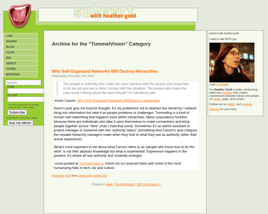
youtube (247, 104)
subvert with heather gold (92, 175)
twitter (231, 104)
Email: (11, 86)
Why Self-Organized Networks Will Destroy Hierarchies (105, 71)
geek (109, 184)
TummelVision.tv (91, 163)
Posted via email (61, 175)
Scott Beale (222, 84)
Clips (10, 52)
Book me (214, 109)
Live (9, 35)
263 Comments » (149, 184)
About (11, 63)
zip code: (12, 95)
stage (216, 98)
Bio (8, 57)
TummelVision (124, 184)
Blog (10, 46)
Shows (11, 41)
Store (11, 68)
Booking (13, 74)
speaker (227, 92)
